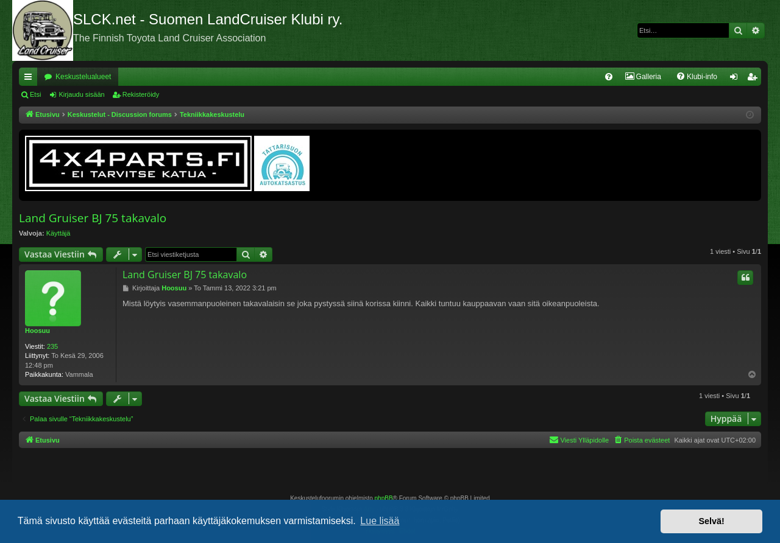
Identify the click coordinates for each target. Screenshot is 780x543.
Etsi (35, 94)
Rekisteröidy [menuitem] (754, 79)
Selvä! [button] (711, 521)
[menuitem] (609, 77)
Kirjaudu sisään (81, 94)
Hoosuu (37, 330)
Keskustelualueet (83, 76)
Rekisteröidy (141, 94)
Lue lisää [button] (379, 521)
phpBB (384, 498)
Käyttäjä (58, 233)
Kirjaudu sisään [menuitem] (736, 79)
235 (52, 346)
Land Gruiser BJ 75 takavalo (92, 218)
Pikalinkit (30, 79)
